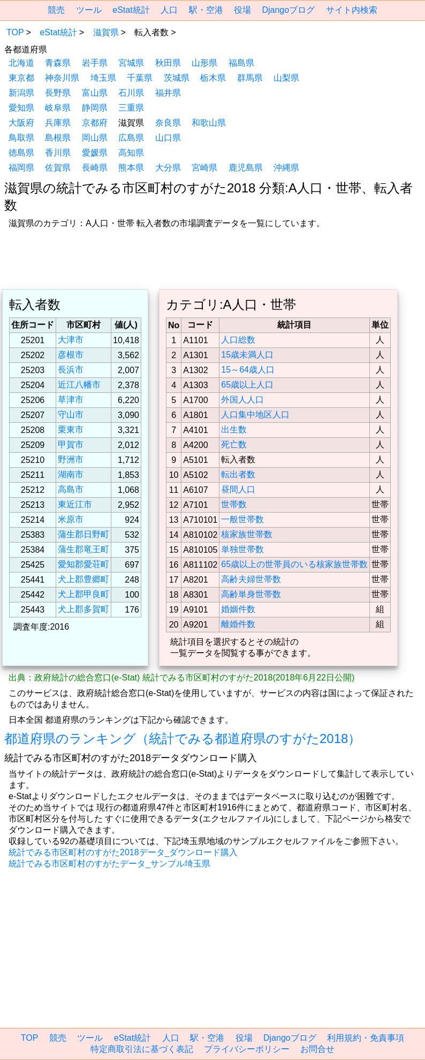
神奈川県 (62, 77)
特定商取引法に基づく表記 (141, 1049)
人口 (169, 9)
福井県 (168, 92)
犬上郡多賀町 (83, 609)
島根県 (58, 137)
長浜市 (71, 369)
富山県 (95, 92)
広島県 (131, 137)
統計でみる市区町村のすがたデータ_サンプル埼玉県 (109, 863)
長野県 (58, 92)
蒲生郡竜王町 (83, 549)
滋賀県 (106, 32)
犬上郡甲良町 (83, 594)
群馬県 (250, 77)
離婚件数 (238, 624)
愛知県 (21, 107)
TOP (15, 32)
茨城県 (176, 77)
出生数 (234, 429)
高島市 (71, 489)
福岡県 (21, 167)
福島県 (241, 62)
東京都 (21, 77)
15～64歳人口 (248, 369)
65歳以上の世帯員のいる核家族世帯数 (294, 564)
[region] (212, 260)
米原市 (71, 519)
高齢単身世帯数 (251, 594)
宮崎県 (204, 167)
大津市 (71, 339)
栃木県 (213, 77)
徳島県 (21, 152)
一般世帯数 (242, 519)
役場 (242, 9)
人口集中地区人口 (255, 414)
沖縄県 (286, 167)
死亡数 (234, 444)
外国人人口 (242, 399)
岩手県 (95, 62)
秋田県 (168, 62)
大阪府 (21, 122)
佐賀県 (58, 167)
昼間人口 (238, 489)
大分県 (168, 167)
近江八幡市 (79, 384)
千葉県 (140, 77)
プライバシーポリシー (247, 1049)
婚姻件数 (238, 609)
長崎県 (95, 167)
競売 (56, 9)
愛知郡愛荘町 (83, 564)
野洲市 (71, 459)
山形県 (204, 62)
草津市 (71, 399)
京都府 (95, 122)
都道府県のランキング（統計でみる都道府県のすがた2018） (182, 738)
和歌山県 (209, 122)
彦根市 (71, 354)
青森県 (58, 62)
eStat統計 (130, 9)
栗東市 (71, 429)
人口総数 (238, 339)
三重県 (131, 107)
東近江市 (75, 504)
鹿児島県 (246, 167)
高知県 (131, 152)
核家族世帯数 (246, 534)
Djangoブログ (288, 9)
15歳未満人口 (247, 354)
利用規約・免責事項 (365, 1037)
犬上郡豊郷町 (83, 579)
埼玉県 (103, 77)
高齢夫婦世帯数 (251, 579)
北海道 (21, 62)
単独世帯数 (242, 549)
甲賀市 (71, 444)
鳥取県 (21, 137)
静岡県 (95, 107)
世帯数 (234, 504)
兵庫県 (58, 122)
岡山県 (95, 137)
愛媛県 (95, 152)
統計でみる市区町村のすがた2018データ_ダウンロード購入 (123, 852)
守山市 (71, 414)
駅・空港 (206, 9)
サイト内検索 (351, 9)
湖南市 (71, 474)
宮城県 (131, 62)
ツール (89, 9)
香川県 (58, 152)
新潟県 (21, 92)
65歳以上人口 (247, 384)
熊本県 (131, 167)
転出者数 (238, 474)
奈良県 (168, 122)
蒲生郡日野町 (83, 534)
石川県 (131, 92)
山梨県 (286, 77)
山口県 (168, 137)
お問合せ (317, 1049)
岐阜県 (58, 107)
